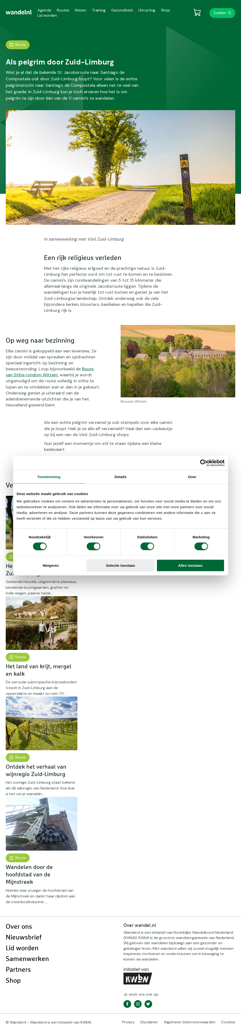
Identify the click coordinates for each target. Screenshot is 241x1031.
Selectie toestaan (120, 565)
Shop (13, 980)
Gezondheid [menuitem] (122, 10)
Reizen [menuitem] (80, 10)
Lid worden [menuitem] (47, 15)
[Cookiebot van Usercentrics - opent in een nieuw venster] (204, 462)
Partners (18, 969)
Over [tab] (192, 477)
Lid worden (22, 948)
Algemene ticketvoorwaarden (189, 1022)
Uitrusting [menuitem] (146, 10)
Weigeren (51, 565)
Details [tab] (121, 477)
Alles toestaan (190, 565)
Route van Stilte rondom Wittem (50, 372)
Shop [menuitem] (165, 10)
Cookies (228, 1022)
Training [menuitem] (99, 10)
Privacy (128, 1022)
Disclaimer (149, 1022)
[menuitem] (19, 12)
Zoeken (220, 12)
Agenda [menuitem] (44, 10)
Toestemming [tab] (49, 477)
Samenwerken (27, 959)
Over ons (19, 926)
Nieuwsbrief (24, 937)
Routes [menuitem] (63, 10)
